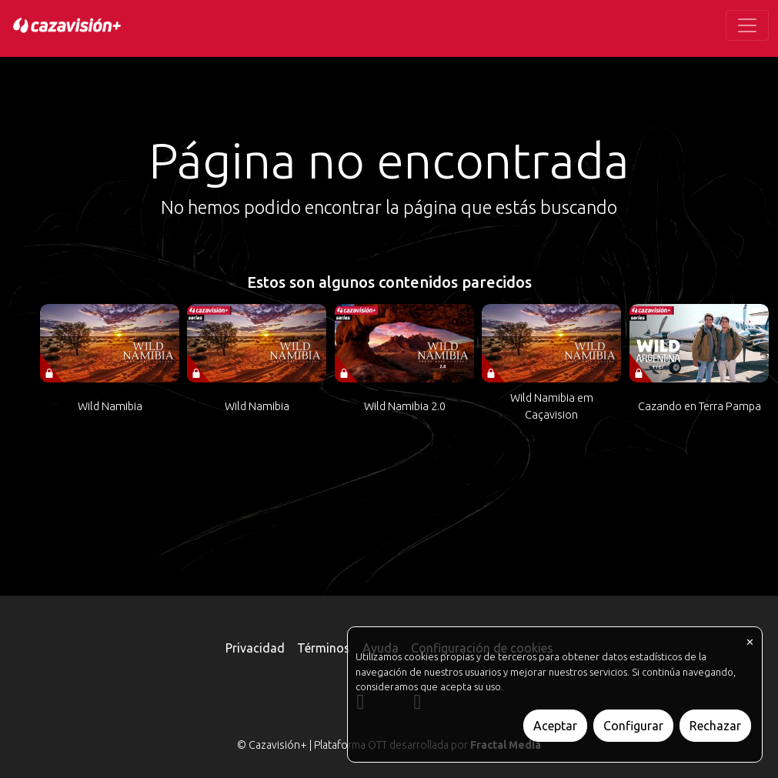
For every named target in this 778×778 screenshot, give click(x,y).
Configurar (633, 726)
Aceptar (555, 726)
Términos (323, 648)
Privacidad (255, 648)
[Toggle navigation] (747, 25)
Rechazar (715, 726)
